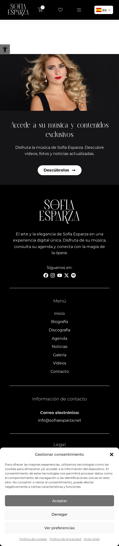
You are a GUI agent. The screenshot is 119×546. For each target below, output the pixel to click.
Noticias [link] (60, 346)
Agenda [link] (59, 338)
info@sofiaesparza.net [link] (59, 420)
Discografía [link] (59, 330)
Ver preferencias (59, 528)
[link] (5, 49)
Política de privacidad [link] (65, 539)
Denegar (59, 514)
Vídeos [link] (59, 363)
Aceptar (59, 500)
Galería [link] (59, 355)
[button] (111, 454)
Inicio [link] (59, 313)
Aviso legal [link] (92, 539)
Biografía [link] (59, 321)
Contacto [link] (60, 371)
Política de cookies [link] (33, 539)
